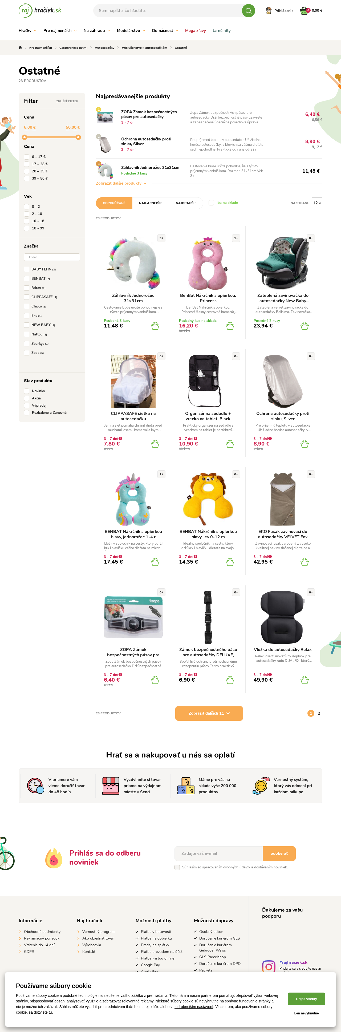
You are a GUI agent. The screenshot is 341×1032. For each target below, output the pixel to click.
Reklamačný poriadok (41, 938)
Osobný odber (211, 931)
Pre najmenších (60, 30)
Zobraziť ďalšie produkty (121, 183)
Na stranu (300, 203)
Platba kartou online (157, 958)
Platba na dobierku (156, 938)
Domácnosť (165, 30)
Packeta (205, 970)
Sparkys (37, 343)
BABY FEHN (41, 269)
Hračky (27, 30)
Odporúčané (114, 203)
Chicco (36, 306)
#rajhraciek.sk (293, 963)
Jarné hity (222, 30)
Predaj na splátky (155, 945)
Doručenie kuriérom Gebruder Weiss (215, 947)
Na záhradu (97, 30)
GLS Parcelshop (212, 957)
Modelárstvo (131, 30)
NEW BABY (40, 325)
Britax (36, 288)
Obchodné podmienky (42, 931)
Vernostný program (98, 931)
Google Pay (150, 965)
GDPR (29, 951)
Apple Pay (149, 971)
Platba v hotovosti (156, 931)
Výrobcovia (91, 945)
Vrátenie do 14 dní (39, 945)
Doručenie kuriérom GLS (219, 938)
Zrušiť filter (67, 101)
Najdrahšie (186, 203)
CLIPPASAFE (41, 297)
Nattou (36, 334)
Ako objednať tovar (98, 938)
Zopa (35, 352)
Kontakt (88, 951)
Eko (34, 315)
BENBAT (38, 278)
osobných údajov (236, 867)
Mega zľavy (195, 30)
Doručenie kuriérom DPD (220, 963)
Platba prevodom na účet (161, 951)
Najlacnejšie (150, 203)
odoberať (279, 853)
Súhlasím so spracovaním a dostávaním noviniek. (235, 867)
